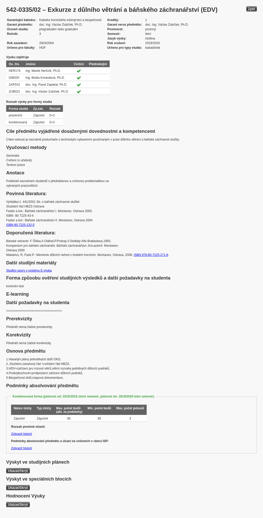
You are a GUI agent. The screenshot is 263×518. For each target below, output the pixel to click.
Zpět (251, 9)
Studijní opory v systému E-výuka (29, 270)
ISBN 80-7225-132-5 (20, 225)
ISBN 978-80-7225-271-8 (151, 255)
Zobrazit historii (21, 434)
